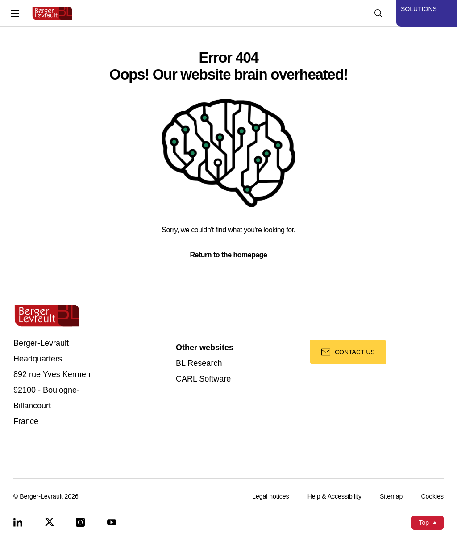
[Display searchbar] (378, 13)
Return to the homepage (228, 255)
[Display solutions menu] (426, 13)
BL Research (199, 363)
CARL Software (203, 379)
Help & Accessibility (334, 496)
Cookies (432, 496)
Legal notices (270, 496)
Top (424, 522)
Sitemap (391, 496)
